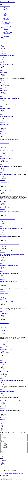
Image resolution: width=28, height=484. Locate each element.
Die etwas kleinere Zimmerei (7, 391)
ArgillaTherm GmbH (5, 330)
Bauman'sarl (3, 82)
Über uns (5, 8)
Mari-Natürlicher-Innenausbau (7, 55)
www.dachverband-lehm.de (19, 473)
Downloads (3, 456)
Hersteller (5, 444)
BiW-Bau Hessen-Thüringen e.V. (7, 116)
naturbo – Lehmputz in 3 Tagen (7, 301)
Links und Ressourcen (7, 33)
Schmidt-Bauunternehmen (6, 380)
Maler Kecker (3, 133)
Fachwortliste (6, 35)
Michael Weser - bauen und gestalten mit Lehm (11, 228)
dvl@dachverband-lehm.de (11, 473)
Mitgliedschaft (6, 11)
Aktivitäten (5, 12)
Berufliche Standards (7, 22)
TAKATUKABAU (4, 182)
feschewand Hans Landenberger (7, 219)
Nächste (3, 431)
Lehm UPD (5, 31)
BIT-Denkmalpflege (4, 323)
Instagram (3, 463)
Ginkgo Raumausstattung (6, 166)
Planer (4, 443)
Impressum (3, 482)
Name (3, 46)
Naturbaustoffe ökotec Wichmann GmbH (10, 98)
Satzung (5, 13)
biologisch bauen (4, 201)
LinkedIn (3, 464)
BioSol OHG (3, 362)
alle (2, 51)
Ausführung (5, 448)
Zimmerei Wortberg (5, 143)
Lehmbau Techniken (7, 19)
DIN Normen (6, 29)
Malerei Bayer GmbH (5, 108)
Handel (4, 445)
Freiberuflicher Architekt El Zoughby (9, 265)
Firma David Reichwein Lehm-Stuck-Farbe (10, 400)
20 (2, 50)
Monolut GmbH (4, 281)
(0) (3, 473)
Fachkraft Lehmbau (7, 24)
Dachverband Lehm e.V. (7, 2)
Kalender (3, 37)
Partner (5, 15)
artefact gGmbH (4, 293)
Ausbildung (5, 447)
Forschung (5, 28)
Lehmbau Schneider (5, 236)
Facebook (3, 462)
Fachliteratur (6, 34)
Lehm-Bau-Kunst (4, 124)
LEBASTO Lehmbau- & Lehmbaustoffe (9, 244)
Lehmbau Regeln (6, 30)
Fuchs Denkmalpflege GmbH (7, 64)
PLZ (2, 45)
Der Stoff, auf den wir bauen (8, 16)
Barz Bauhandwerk (4, 211)
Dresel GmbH (3, 72)
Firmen (3, 20)
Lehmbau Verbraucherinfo (8, 32)
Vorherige (3, 422)
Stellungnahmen (6, 36)
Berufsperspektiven (7, 25)
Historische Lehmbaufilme (8, 26)
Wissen (3, 27)
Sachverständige (6, 446)
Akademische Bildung (7, 23)
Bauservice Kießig (4, 371)
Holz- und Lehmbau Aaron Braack (8, 174)
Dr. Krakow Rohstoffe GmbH (7, 341)
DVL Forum (4, 460)
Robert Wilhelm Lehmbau (6, 158)
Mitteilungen (6, 9)
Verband (3, 7)
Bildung (3, 21)
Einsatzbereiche (6, 17)
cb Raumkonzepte (4, 273)
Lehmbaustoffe (6, 18)
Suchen (2, 451)
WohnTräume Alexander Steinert (8, 150)
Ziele (4, 10)
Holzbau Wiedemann (5, 410)
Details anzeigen (3, 53)
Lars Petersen (3, 90)
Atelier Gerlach (4, 313)
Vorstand (5, 14)
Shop (3, 455)
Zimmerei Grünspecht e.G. (6, 190)
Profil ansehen (2, 62)
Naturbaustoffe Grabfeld (6, 349)
